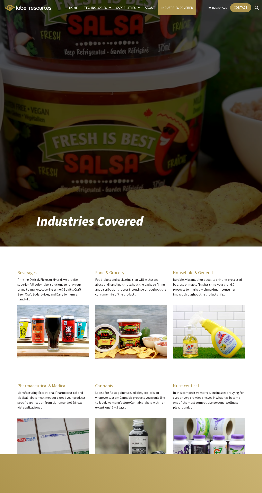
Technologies (95, 8)
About (150, 8)
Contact (240, 7)
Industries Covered (177, 8)
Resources (218, 7)
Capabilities (126, 8)
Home (73, 8)
